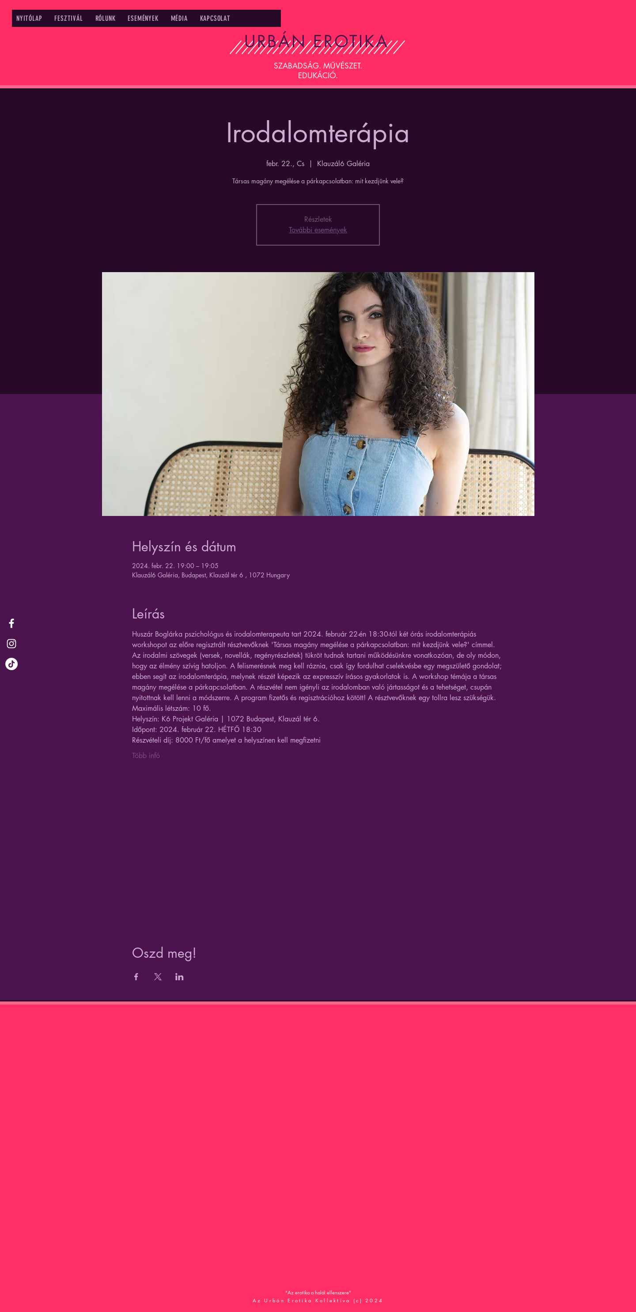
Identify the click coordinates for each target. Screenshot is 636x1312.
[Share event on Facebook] (136, 976)
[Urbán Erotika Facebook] (11, 623)
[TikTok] (11, 664)
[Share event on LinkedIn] (179, 976)
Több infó (146, 755)
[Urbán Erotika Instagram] (11, 643)
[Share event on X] (158, 976)
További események (318, 230)
